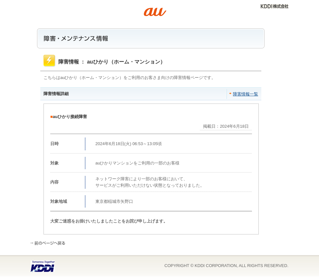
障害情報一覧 (245, 94)
